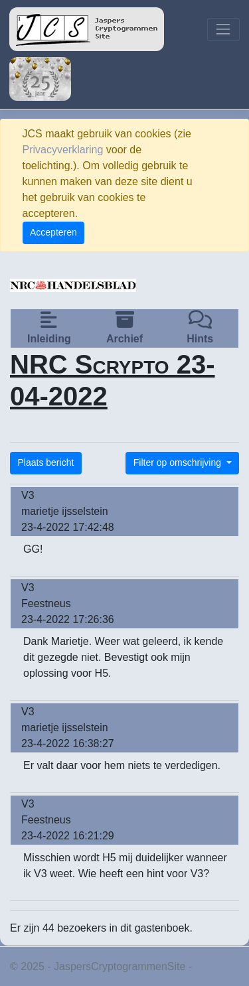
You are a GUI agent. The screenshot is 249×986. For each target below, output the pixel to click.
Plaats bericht (46, 462)
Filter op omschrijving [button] (178, 462)
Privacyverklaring (63, 149)
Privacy (212, 966)
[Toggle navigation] (223, 29)
